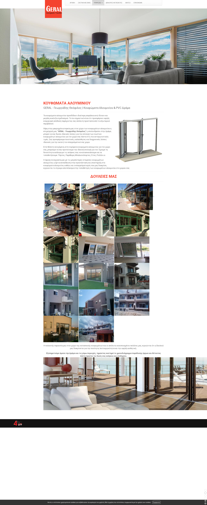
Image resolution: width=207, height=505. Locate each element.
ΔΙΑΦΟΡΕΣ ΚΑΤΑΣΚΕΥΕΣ (114, 3)
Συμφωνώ (156, 502)
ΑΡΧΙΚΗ (72, 3)
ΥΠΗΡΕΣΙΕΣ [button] (98, 3)
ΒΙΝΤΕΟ (128, 3)
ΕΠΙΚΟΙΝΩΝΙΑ (138, 3)
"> (61, 197)
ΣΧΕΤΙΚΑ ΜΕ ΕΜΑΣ (84, 3)
